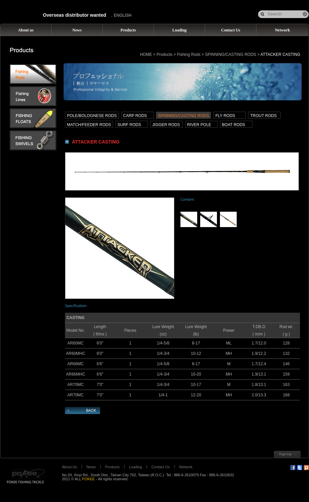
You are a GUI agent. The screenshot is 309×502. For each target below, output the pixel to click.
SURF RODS (129, 124)
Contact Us (160, 467)
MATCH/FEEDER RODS (89, 124)
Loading (135, 467)
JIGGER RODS (166, 124)
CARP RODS (135, 115)
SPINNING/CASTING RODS (230, 54)
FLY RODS (225, 115)
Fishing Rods (189, 54)
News (91, 467)
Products (164, 54)
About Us (69, 467)
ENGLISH (123, 15)
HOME (146, 54)
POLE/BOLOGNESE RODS (92, 115)
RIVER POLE (199, 124)
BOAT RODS (233, 124)
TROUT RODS (263, 115)
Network (185, 467)
